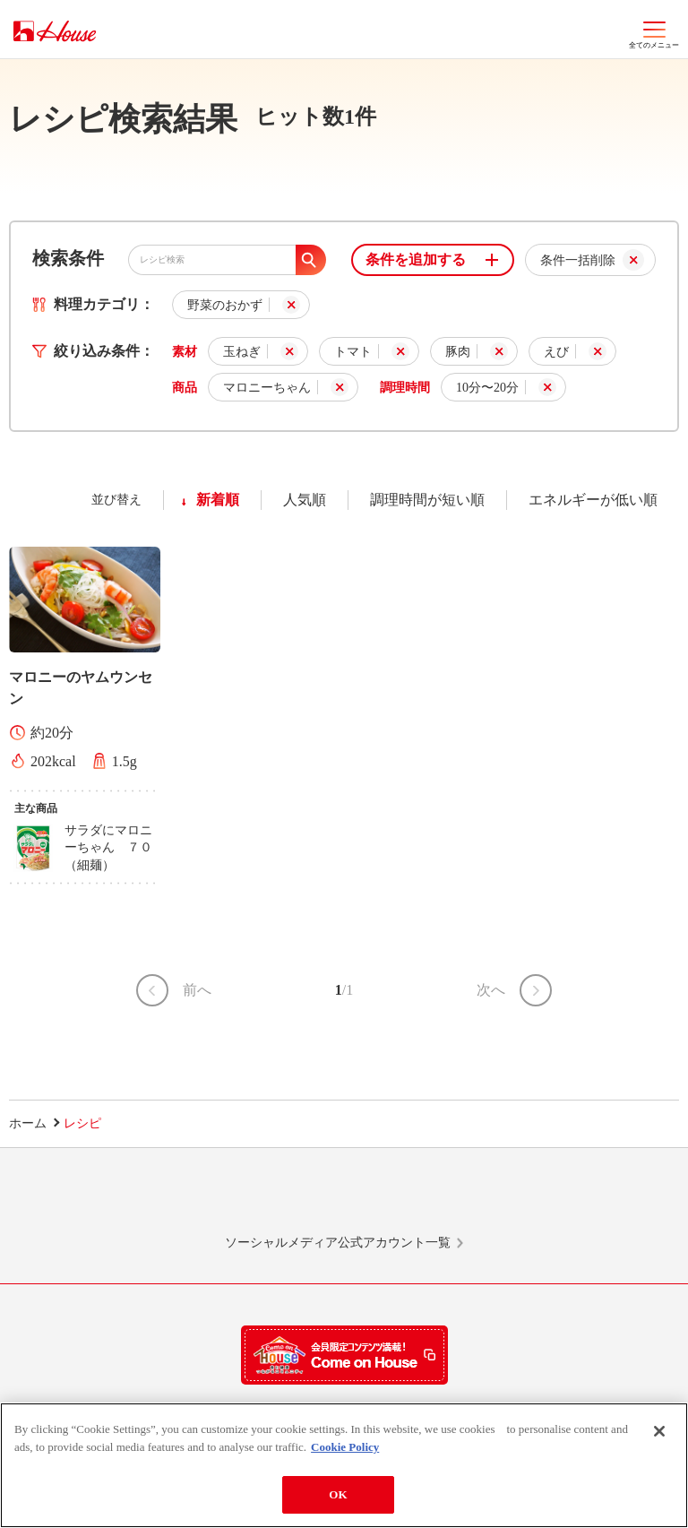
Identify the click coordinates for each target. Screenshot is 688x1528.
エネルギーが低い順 (593, 499)
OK (338, 1494)
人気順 (304, 499)
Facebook (414, 1199)
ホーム (28, 1123)
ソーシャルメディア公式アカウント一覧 (338, 1242)
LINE (130, 1199)
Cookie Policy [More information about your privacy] (345, 1447)
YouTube (557, 1199)
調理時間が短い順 (427, 499)
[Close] (659, 1431)
